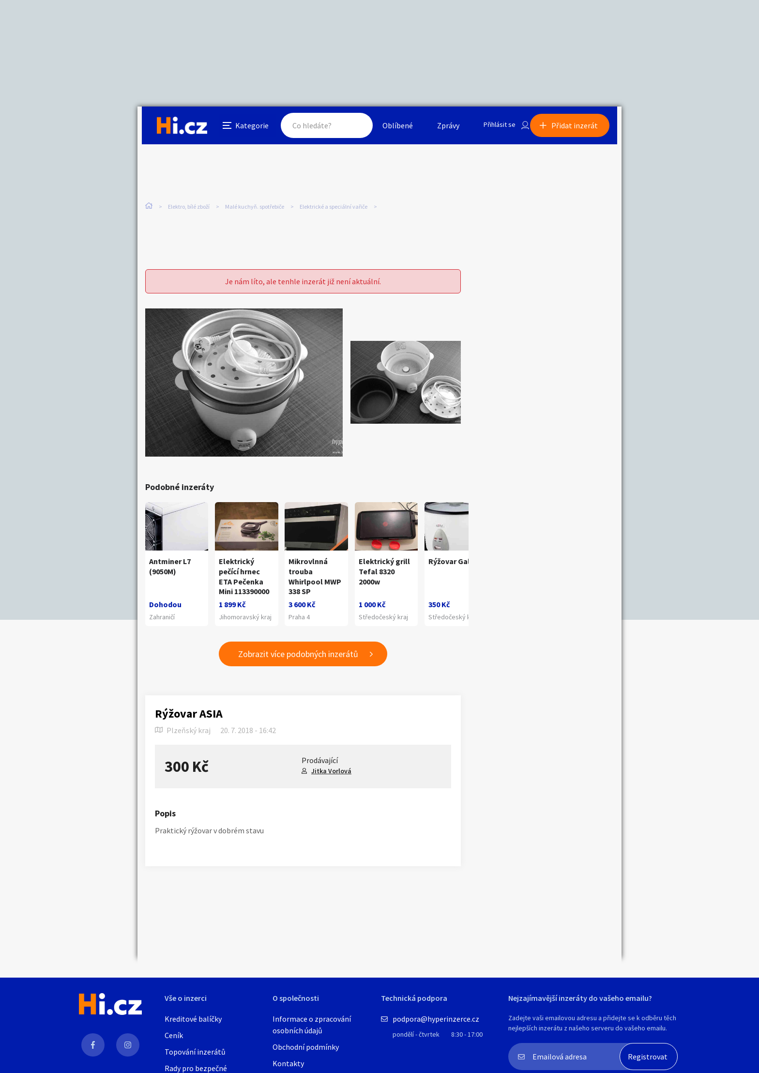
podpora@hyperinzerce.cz (436, 1019)
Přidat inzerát (579, 128)
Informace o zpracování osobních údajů (312, 1024)
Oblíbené (386, 128)
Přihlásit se (491, 128)
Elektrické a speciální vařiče (333, 203)
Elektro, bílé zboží (189, 203)
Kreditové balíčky (193, 1019)
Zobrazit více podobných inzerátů (298, 662)
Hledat (345, 127)
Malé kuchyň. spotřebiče (254, 203)
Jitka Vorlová (331, 779)
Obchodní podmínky (306, 1047)
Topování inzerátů (195, 1052)
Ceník (174, 1035)
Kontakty (288, 1063)
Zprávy (437, 128)
